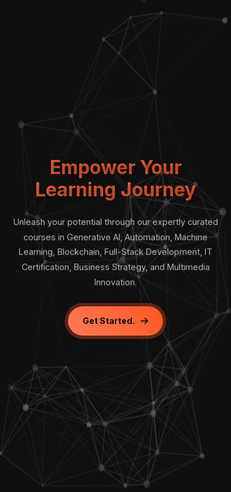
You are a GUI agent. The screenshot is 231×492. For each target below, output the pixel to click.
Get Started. (115, 321)
